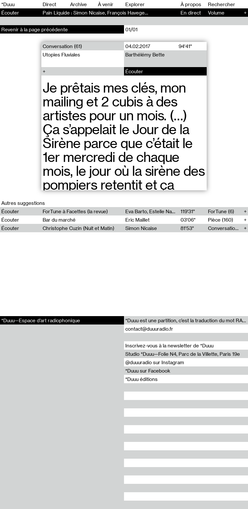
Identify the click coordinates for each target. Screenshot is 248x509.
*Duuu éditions (141, 379)
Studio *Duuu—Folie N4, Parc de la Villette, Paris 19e (182, 354)
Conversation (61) (62, 46)
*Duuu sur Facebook (147, 371)
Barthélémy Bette (145, 54)
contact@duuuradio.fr (149, 329)
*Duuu (8, 4)
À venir (105, 4)
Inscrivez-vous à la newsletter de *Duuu (169, 345)
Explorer (135, 4)
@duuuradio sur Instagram (154, 362)
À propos (191, 4)
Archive (78, 4)
